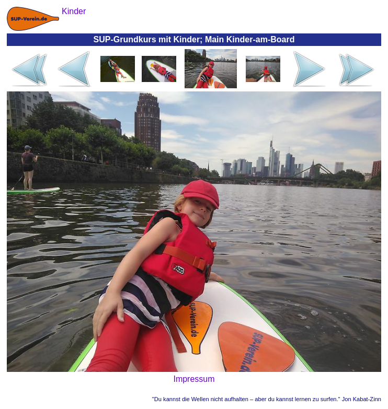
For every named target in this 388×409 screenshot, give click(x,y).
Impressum (193, 379)
